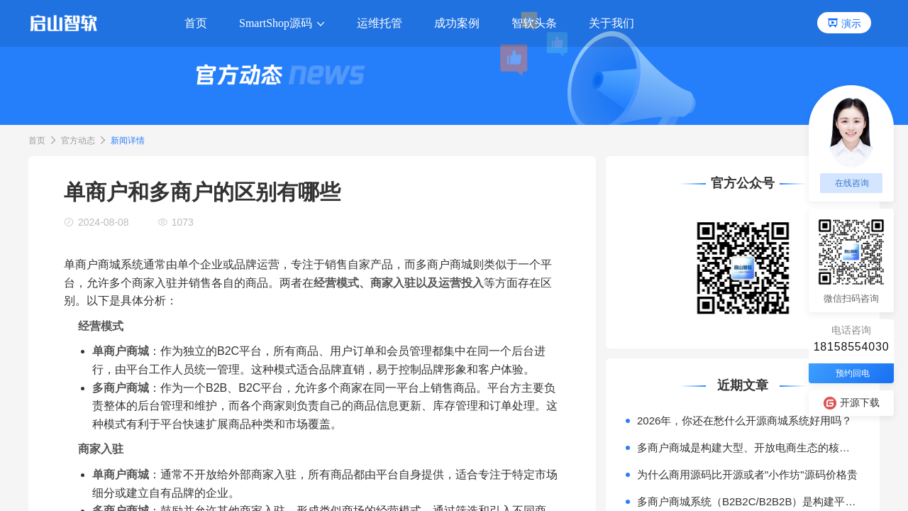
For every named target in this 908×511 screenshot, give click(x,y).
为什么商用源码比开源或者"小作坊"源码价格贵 (747, 474)
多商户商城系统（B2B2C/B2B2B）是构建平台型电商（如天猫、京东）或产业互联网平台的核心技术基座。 (748, 501)
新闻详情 (128, 140)
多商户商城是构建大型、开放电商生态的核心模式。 (748, 447)
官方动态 (78, 140)
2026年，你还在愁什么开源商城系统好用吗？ (744, 420)
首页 (36, 140)
